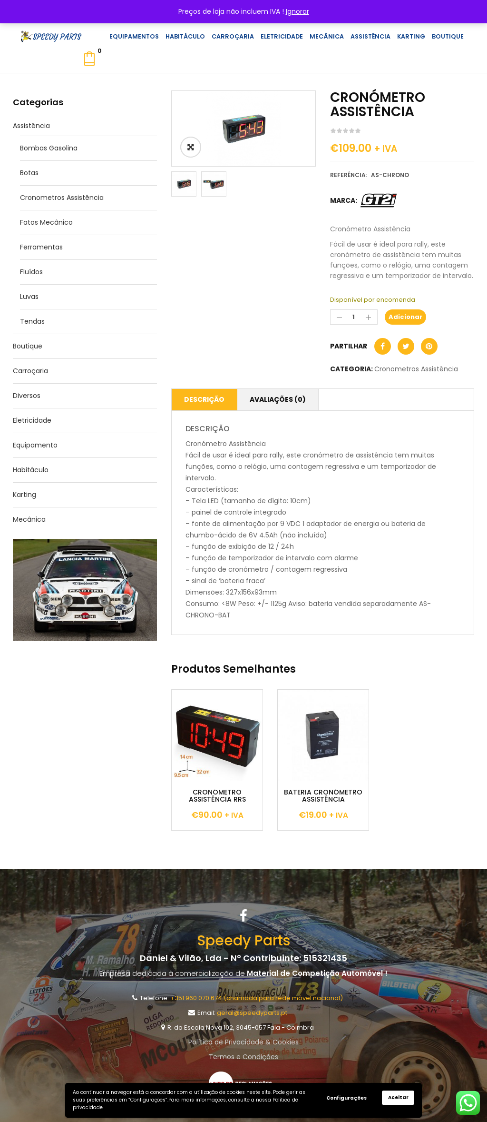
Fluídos (31, 272)
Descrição (204, 399)
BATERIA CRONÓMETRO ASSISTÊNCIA (323, 796)
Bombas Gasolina (49, 148)
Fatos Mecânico (46, 222)
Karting (24, 494)
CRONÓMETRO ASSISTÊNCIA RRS (217, 796)
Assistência (31, 125)
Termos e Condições (243, 1057)
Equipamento (35, 445)
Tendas (32, 321)
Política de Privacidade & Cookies (243, 1042)
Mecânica (29, 519)
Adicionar (405, 316)
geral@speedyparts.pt (252, 1012)
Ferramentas (41, 247)
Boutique (27, 346)
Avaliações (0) (278, 399)
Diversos (26, 395)
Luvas (29, 296)
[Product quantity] (354, 317)
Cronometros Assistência (62, 197)
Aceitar (398, 1097)
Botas (29, 173)
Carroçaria (30, 371)
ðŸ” (190, 147)
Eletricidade (32, 420)
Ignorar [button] (297, 11)
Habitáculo (31, 470)
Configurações (346, 1098)
